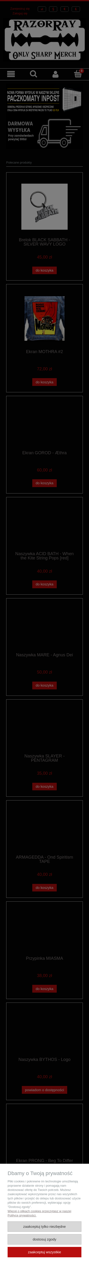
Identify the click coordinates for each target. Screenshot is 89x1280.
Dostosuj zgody (44, 1239)
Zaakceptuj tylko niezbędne (44, 1226)
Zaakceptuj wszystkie (44, 1252)
